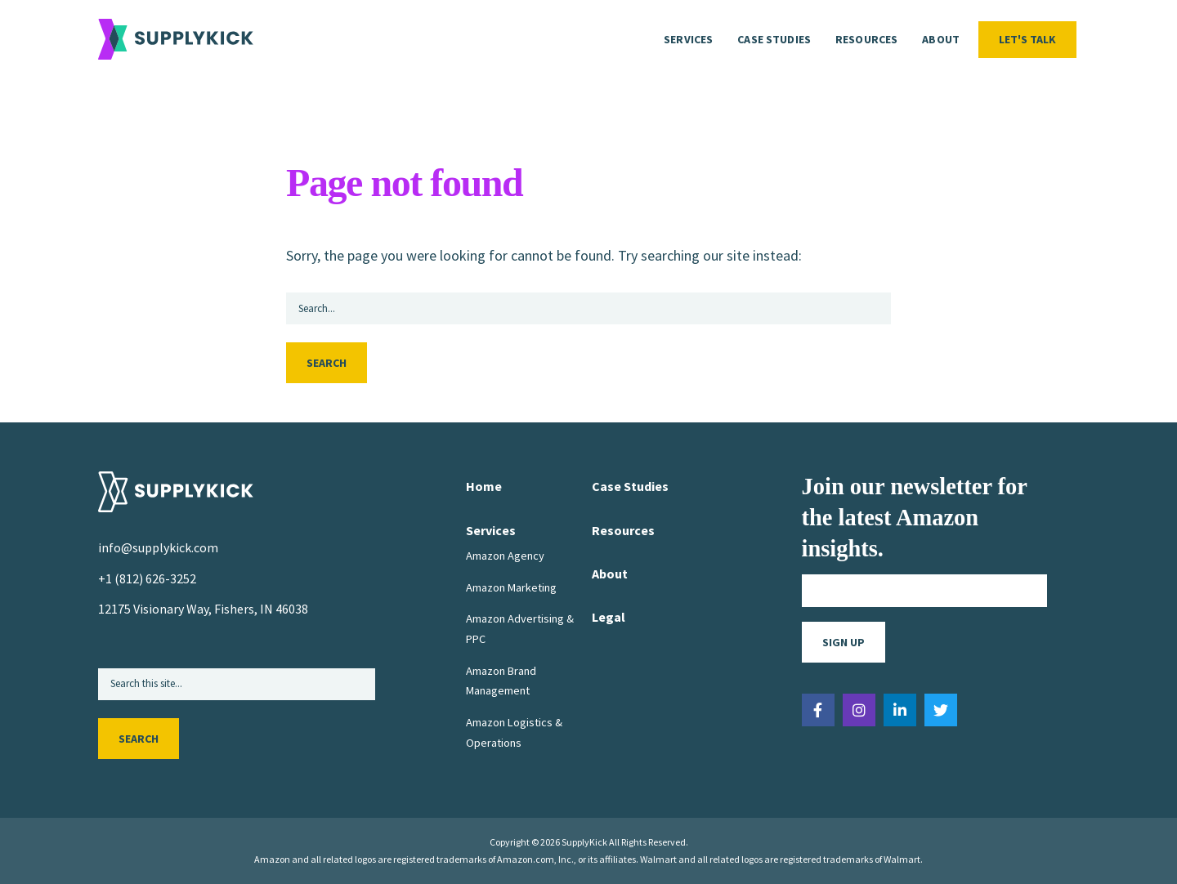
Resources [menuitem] (866, 39)
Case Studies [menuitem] (774, 39)
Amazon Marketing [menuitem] (511, 587)
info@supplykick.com (158, 548)
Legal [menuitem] (608, 617)
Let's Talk (1027, 39)
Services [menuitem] (688, 39)
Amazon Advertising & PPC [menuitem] (520, 629)
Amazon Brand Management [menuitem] (501, 680)
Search (327, 363)
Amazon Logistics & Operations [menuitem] (514, 733)
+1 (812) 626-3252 (147, 578)
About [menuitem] (941, 39)
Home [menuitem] (484, 487)
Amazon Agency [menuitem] (505, 555)
